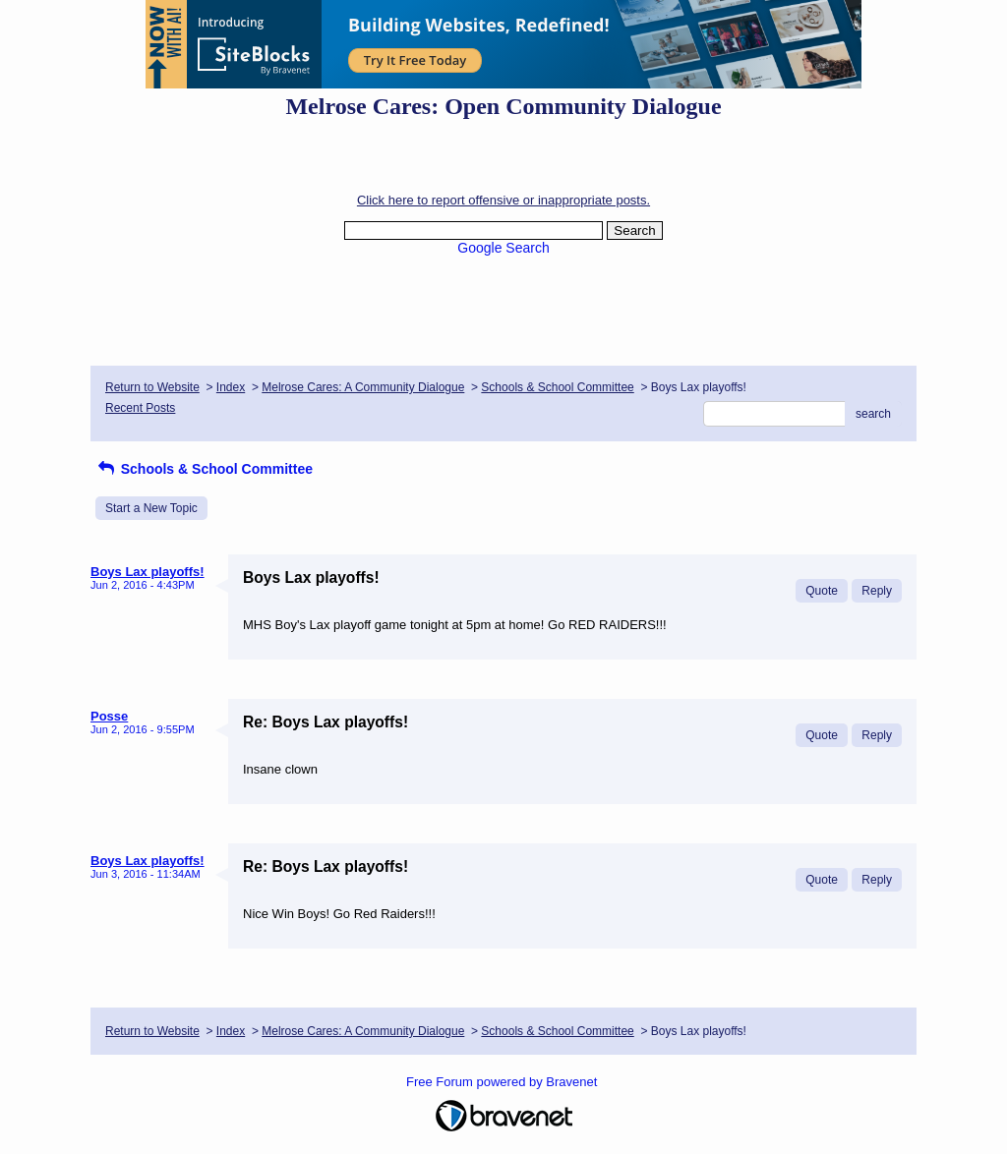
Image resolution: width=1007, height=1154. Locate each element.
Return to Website (152, 387)
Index (230, 387)
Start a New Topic (151, 508)
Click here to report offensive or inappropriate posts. (503, 200)
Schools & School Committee (557, 387)
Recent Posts (140, 408)
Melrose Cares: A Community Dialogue (363, 387)
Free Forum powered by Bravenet (503, 1081)
